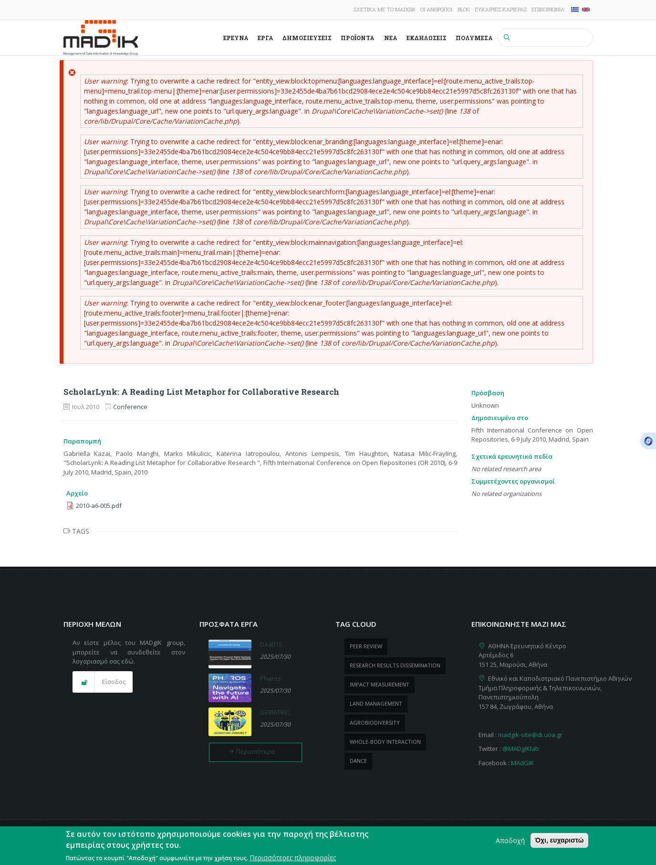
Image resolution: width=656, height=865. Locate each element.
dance (358, 760)
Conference (130, 406)
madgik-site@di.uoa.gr (530, 734)
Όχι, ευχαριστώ (559, 843)
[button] (103, 682)
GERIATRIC (275, 712)
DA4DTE (271, 644)
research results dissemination (395, 665)
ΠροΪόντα (358, 38)
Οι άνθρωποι (436, 9)
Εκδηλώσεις (426, 38)
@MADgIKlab (520, 748)
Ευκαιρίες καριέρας (501, 9)
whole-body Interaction (385, 741)
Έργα (265, 38)
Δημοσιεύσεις (307, 38)
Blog (464, 9)
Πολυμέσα (474, 38)
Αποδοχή (510, 843)
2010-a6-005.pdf (99, 505)
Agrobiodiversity (375, 722)
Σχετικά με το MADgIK (385, 9)
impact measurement (379, 684)
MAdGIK (522, 763)
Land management (376, 703)
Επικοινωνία (547, 9)
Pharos (270, 678)
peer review (366, 646)
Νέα (390, 38)
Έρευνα (236, 38)
